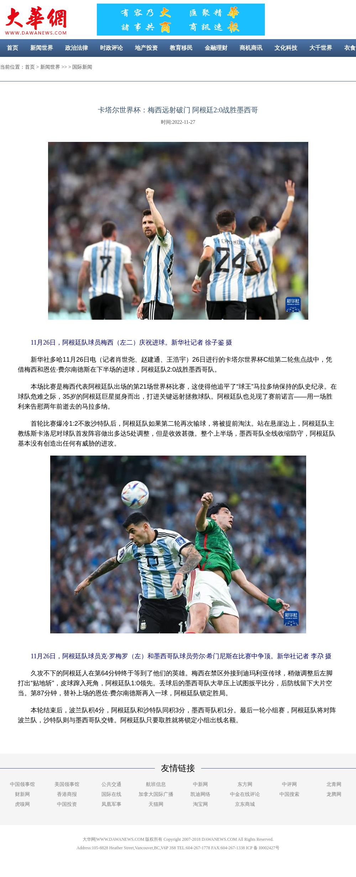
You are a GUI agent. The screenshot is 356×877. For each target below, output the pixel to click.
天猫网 (155, 804)
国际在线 (111, 794)
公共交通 (111, 784)
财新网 (22, 794)
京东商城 (245, 804)
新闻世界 (41, 48)
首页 (12, 48)
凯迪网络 (200, 794)
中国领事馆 (22, 784)
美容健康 (169, 66)
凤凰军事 (111, 804)
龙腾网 (333, 794)
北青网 (333, 784)
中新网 (200, 784)
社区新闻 (204, 66)
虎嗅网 (22, 804)
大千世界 (320, 48)
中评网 (289, 784)
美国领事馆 (66, 784)
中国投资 (67, 804)
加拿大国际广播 (155, 794)
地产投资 (146, 48)
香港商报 (67, 794)
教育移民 (181, 48)
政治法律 (76, 48)
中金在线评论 (245, 794)
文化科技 (285, 48)
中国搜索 (289, 794)
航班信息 (156, 784)
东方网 (244, 784)
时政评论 (111, 48)
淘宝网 (200, 804)
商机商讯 (251, 48)
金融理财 (216, 48)
